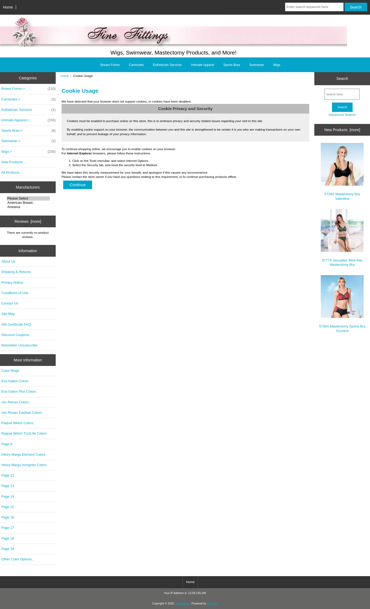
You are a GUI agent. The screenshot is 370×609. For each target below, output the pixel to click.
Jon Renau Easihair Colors (21, 413)
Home (8, 7)
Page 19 (7, 549)
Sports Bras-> (28, 130)
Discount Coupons (15, 335)
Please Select (28, 198)
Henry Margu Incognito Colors (24, 465)
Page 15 (7, 507)
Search (342, 78)
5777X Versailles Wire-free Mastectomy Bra (342, 238)
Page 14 (7, 496)
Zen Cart (212, 603)
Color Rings (10, 371)
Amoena (28, 207)
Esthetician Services (167, 65)
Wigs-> (28, 152)
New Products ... (14, 162)
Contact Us (9, 303)
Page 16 (7, 517)
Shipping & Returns (16, 272)
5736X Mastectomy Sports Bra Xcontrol (342, 304)
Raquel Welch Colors (17, 423)
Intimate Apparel (202, 65)
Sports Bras (231, 65)
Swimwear (256, 65)
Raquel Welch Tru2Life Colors (24, 433)
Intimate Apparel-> (28, 120)
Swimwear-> (28, 141)
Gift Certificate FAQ (16, 324)
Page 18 (7, 538)
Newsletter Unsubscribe (19, 345)
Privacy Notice (12, 282)
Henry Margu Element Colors (23, 454)
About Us (8, 261)
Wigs (276, 65)
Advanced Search (342, 115)
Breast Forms (110, 65)
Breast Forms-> (28, 89)
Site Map (8, 314)
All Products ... (12, 172)
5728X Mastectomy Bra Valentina (342, 171)
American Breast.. (28, 203)
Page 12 (7, 475)
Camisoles (136, 65)
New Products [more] (342, 130)
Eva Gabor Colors (14, 381)
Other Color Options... (18, 559)
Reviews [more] (27, 221)
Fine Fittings (182, 603)
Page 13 (7, 486)
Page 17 (7, 528)
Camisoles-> (28, 99)
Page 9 (6, 444)
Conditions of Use (14, 293)
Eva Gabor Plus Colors (18, 391)
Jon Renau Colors (15, 402)
